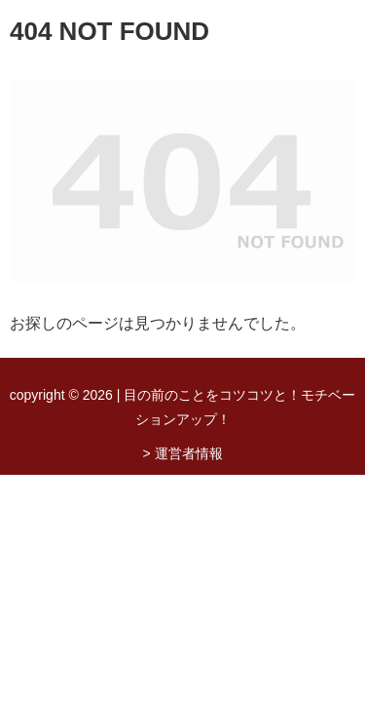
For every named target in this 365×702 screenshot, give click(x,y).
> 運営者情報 (182, 453)
